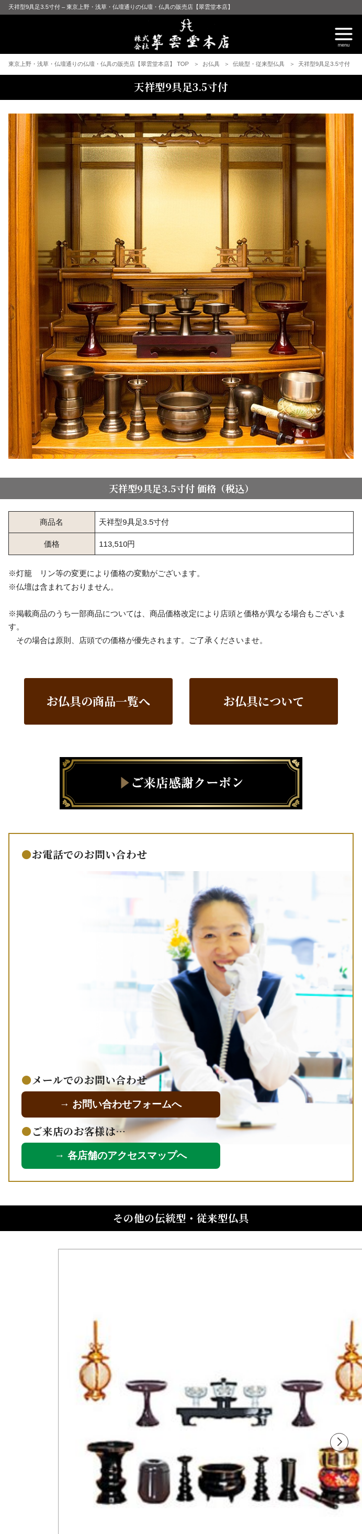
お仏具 (211, 64)
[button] (339, 1265)
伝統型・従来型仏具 (259, 64)
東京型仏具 (77, 1406)
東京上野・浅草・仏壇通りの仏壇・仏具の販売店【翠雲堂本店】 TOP (99, 64)
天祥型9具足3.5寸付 (324, 64)
